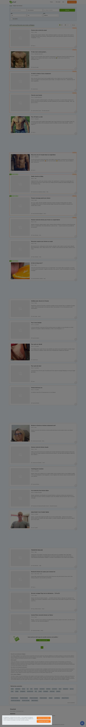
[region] (27, 720)
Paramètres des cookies (44, 721)
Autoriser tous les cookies (43, 718)
